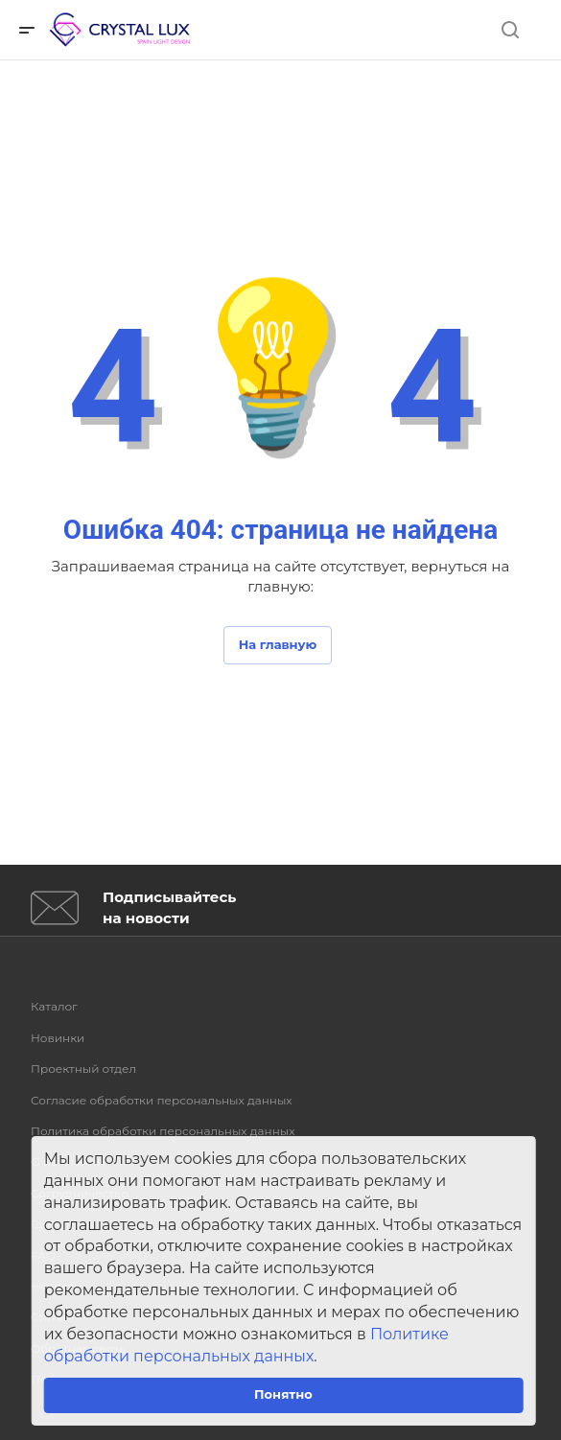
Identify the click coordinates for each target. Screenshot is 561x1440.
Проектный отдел (83, 1068)
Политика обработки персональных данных (163, 1131)
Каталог (54, 1006)
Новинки (57, 1038)
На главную (278, 644)
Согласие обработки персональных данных (161, 1100)
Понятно (283, 1394)
